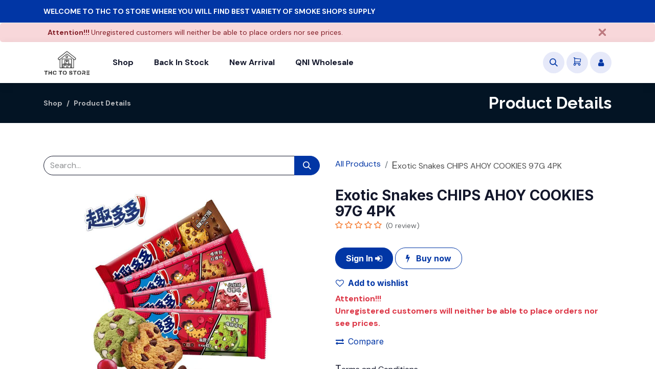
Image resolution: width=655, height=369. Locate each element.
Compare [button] (360, 341)
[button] (553, 62)
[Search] (307, 165)
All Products (358, 163)
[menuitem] (123, 62)
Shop (52, 103)
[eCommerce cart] (577, 62)
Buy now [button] (428, 258)
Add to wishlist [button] (372, 283)
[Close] (602, 32)
